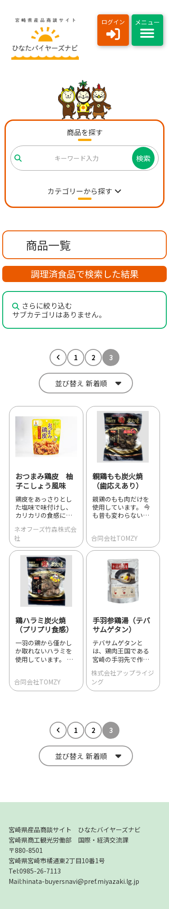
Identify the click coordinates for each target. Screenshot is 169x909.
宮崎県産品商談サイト (75, 829)
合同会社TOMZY (114, 538)
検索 (143, 158)
